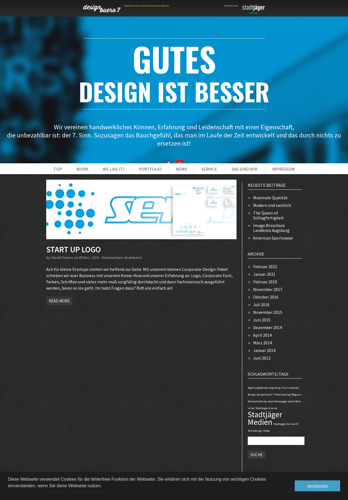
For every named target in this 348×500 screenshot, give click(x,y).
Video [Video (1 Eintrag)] (266, 430)
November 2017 (267, 289)
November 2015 (267, 312)
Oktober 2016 (265, 297)
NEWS (181, 169)
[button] (9, 493)
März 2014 (262, 342)
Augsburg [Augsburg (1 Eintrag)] (274, 387)
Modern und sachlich (272, 205)
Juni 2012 (262, 358)
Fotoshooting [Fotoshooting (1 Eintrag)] (282, 394)
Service (209, 169)
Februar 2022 (265, 266)
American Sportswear (273, 238)
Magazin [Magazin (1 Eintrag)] (296, 394)
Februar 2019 (265, 281)
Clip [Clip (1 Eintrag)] (283, 387)
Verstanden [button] (317, 486)
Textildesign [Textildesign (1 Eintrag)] (255, 430)
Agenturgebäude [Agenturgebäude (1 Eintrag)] (258, 387)
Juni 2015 (262, 320)
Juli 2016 (261, 304)
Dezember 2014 (267, 327)
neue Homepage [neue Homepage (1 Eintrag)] (277, 401)
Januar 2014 (264, 350)
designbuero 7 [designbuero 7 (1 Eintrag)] (265, 394)
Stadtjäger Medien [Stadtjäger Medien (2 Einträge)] (265, 418)
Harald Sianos (62, 257)
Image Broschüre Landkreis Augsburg (271, 228)
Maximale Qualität (270, 197)
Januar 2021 (264, 274)
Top (58, 169)
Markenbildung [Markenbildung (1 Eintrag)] (257, 401)
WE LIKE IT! (113, 169)
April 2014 (262, 335)
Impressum (283, 169)
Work (82, 169)
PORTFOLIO (150, 169)
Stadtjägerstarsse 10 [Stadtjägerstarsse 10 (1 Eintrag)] (285, 424)
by (48, 257)
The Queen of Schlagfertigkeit (268, 215)
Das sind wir (244, 169)
